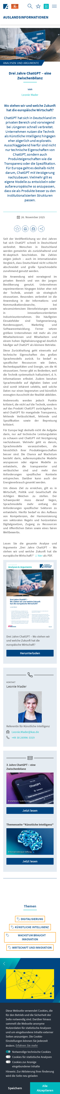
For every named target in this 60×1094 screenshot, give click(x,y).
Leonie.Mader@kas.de (22, 732)
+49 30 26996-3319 (20, 737)
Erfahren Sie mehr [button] (27, 1045)
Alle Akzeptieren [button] (45, 1088)
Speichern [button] (15, 1088)
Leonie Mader (30, 95)
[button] (4, 963)
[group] (30, 989)
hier (39, 555)
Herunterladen (30, 653)
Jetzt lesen (29, 810)
